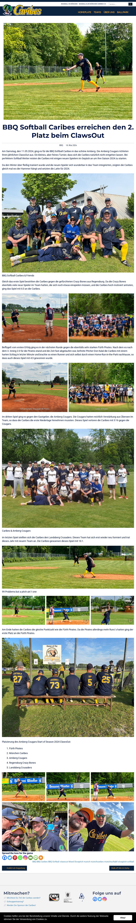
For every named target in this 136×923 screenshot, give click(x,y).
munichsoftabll (111, 862)
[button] (48, 919)
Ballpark (122, 12)
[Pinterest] (15, 857)
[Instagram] (25, 857)
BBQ (61, 145)
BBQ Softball (53, 862)
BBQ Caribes (42, 862)
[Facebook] (4, 857)
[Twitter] (9, 857)
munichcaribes (97, 862)
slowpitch (122, 862)
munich (87, 862)
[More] (41, 857)
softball (130, 862)
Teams (97, 12)
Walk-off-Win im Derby (121, 868)
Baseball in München (69, 4)
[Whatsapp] (20, 857)
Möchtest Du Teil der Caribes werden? (23, 898)
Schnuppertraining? (15, 901)
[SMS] (35, 857)
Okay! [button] (123, 918)
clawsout (64, 862)
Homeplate (84, 12)
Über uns (109, 12)
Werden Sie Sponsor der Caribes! (21, 905)
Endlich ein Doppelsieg (14, 868)
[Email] (30, 857)
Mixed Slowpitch (76, 862)
